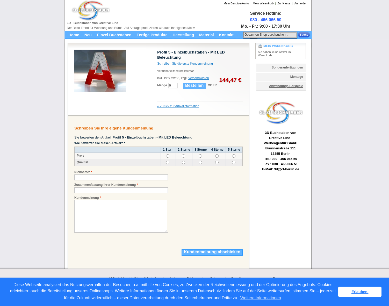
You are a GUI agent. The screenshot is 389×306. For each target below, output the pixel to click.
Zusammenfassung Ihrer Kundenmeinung (105, 184)
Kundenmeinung (86, 197)
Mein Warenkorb (263, 3)
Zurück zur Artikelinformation (178, 106)
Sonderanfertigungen (287, 67)
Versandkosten (198, 78)
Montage (296, 77)
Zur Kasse (283, 3)
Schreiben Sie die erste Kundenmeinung (185, 63)
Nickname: (82, 172)
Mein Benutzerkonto (236, 3)
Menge (162, 85)
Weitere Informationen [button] (260, 298)
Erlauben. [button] (360, 292)
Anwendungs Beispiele (286, 86)
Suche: (240, 34)
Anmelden (300, 3)
